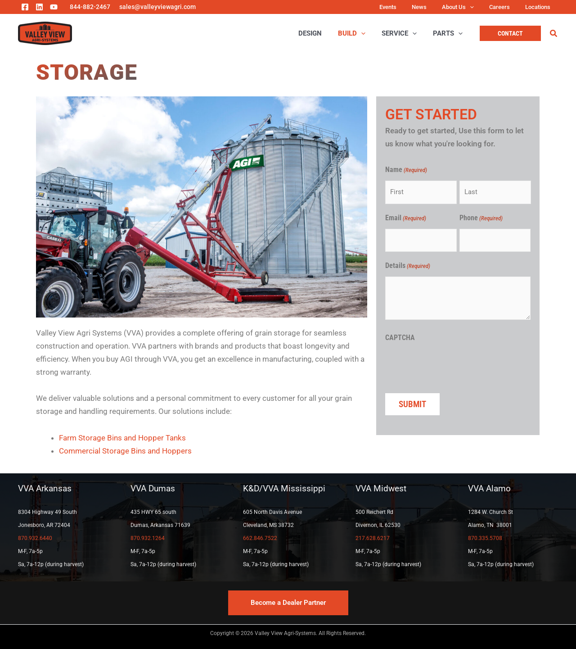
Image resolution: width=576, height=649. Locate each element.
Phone (481, 218)
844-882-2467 (90, 6)
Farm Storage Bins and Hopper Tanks (122, 437)
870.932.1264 (147, 538)
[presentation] (453, 365)
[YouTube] (54, 7)
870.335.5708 (485, 538)
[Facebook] (25, 7)
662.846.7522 (260, 538)
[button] (510, 33)
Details (407, 266)
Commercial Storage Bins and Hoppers (125, 450)
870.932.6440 (35, 538)
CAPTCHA (400, 337)
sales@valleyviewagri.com (157, 6)
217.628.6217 (373, 538)
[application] (479, 7)
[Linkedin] (39, 7)
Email (405, 218)
